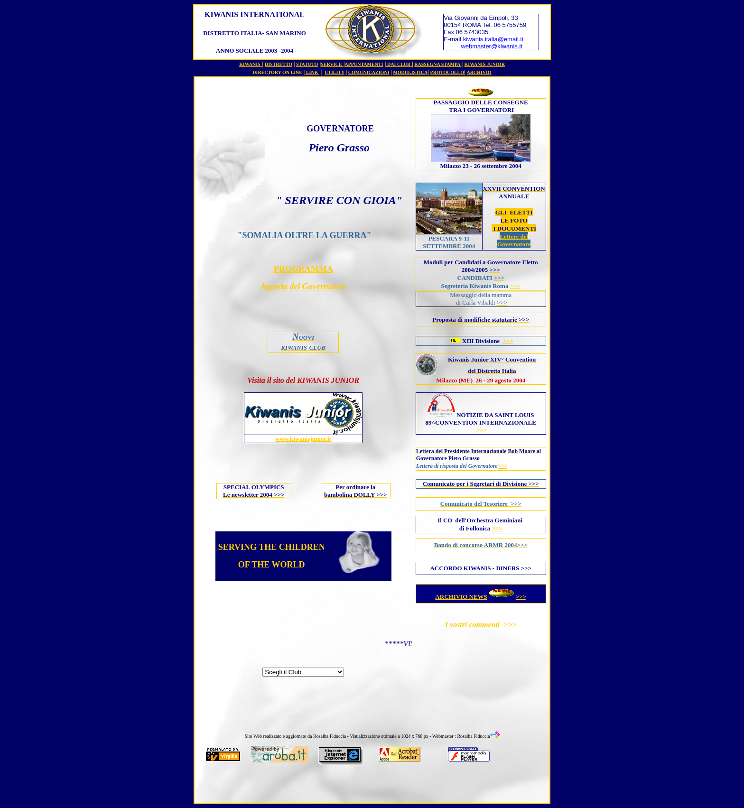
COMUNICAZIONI (369, 72)
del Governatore (317, 286)
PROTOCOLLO (447, 72)
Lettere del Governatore (514, 240)
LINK (312, 72)
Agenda (274, 286)
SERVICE (331, 64)
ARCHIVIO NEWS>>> (480, 596)
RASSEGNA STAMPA (437, 64)
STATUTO (307, 64)
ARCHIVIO (478, 72)
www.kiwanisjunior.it (303, 438)
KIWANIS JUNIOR (485, 64)
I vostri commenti (473, 625)
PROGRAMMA (303, 269)
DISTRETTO (278, 64)
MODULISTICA (410, 72)
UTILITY (334, 72)
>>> (515, 285)
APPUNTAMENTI (364, 64)
